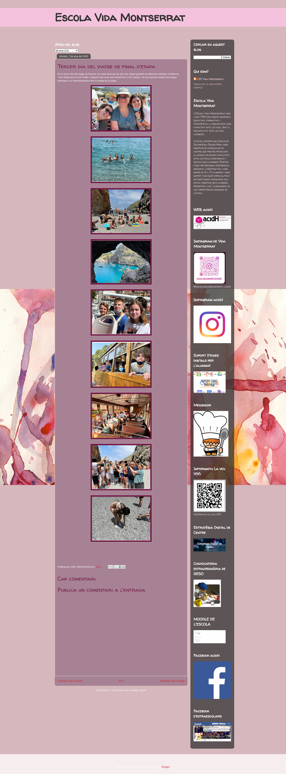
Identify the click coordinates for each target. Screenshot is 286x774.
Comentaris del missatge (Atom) (129, 690)
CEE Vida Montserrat (210, 79)
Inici (121, 680)
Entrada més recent (70, 680)
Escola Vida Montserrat (120, 17)
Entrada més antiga (172, 680)
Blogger (166, 766)
